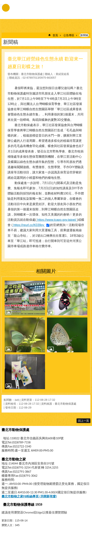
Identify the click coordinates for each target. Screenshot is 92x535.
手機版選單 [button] (6, 8)
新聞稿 (84, 35)
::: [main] (3, 31)
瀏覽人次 (7, 525)
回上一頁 (83, 420)
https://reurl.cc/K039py (29, 225)
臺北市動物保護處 (37, 11)
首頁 (55, 35)
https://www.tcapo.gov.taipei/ (56, 219)
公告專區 (68, 35)
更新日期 (7, 520)
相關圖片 (46, 271)
